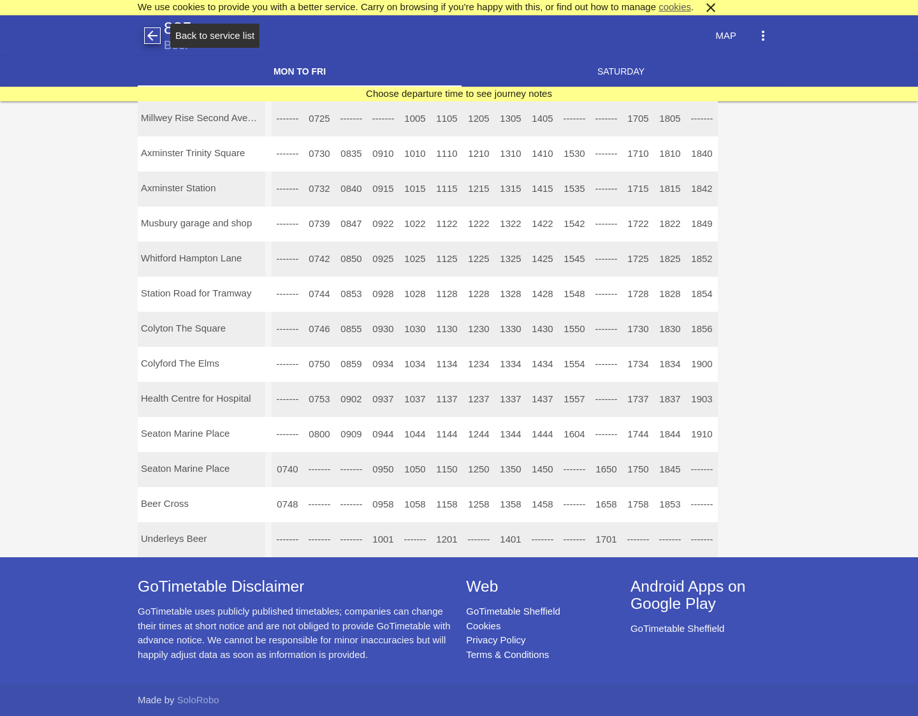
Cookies (483, 625)
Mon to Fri (299, 71)
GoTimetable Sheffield (513, 611)
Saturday (621, 71)
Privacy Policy (495, 639)
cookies (675, 6)
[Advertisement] (459, 680)
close (710, 7)
